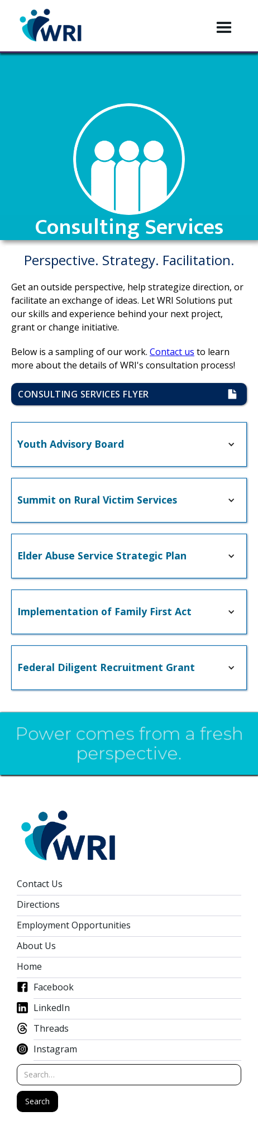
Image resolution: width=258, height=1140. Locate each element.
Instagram (55, 1049)
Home (29, 967)
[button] (224, 28)
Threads (51, 1028)
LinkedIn (52, 1008)
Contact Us (40, 884)
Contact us (172, 352)
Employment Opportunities (74, 925)
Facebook (54, 987)
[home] (51, 26)
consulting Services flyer (89, 394)
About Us (36, 946)
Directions (38, 905)
